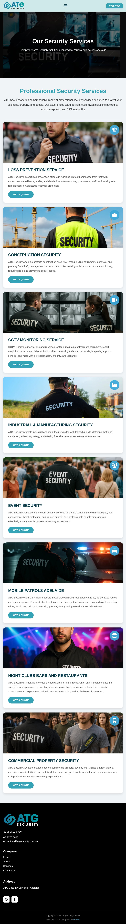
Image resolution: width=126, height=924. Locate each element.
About (6, 861)
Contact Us (9, 870)
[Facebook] (14, 899)
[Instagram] (6, 899)
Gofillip (77, 919)
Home (6, 857)
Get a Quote (21, 194)
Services (8, 866)
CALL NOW (114, 6)
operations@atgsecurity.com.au (20, 841)
